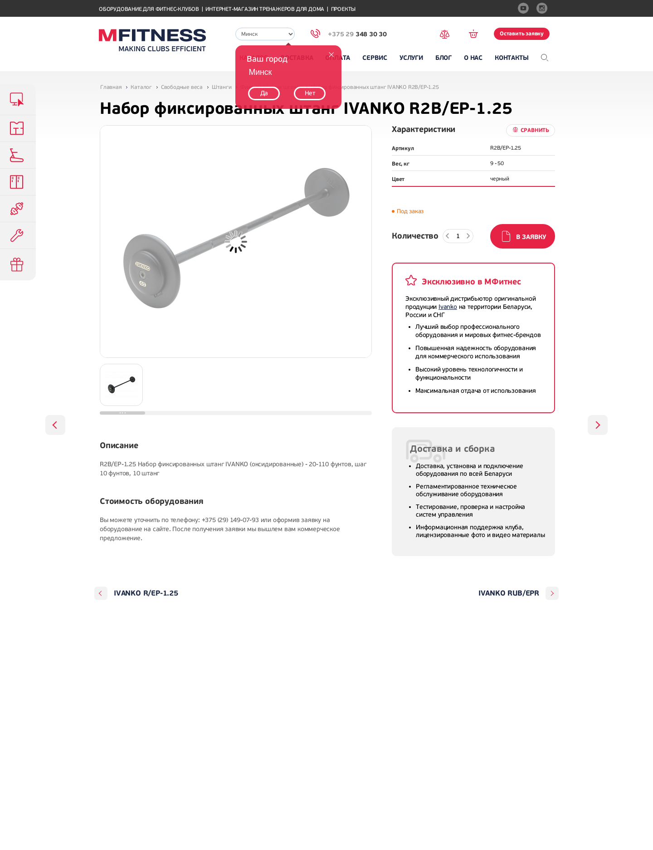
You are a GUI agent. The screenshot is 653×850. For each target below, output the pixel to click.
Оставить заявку (522, 33)
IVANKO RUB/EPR (508, 593)
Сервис (374, 58)
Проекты (343, 9)
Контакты (511, 58)
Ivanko (448, 307)
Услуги (411, 58)
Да (264, 93)
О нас (473, 58)
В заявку (531, 237)
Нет (310, 93)
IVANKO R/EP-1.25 (146, 593)
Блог (443, 58)
